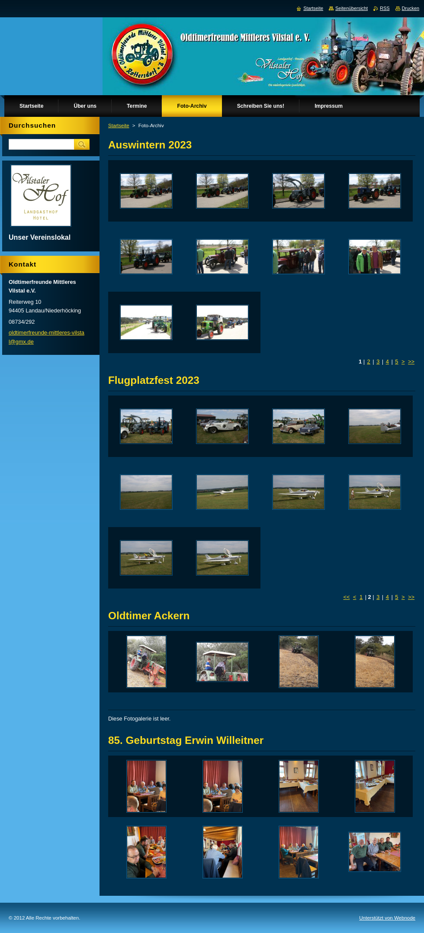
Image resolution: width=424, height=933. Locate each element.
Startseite (118, 125)
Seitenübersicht (351, 8)
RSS (384, 8)
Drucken (411, 8)
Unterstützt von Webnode (387, 917)
